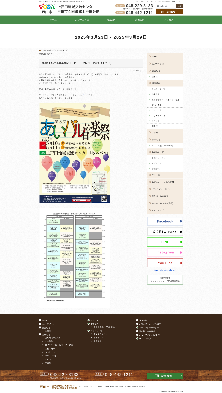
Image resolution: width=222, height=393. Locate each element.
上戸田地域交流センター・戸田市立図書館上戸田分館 (124, 386)
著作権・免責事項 (160, 196)
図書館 (155, 76)
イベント (156, 121)
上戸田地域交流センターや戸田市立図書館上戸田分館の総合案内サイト (61, 1)
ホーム (155, 56)
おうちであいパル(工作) (162, 203)
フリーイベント (159, 115)
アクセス (156, 132)
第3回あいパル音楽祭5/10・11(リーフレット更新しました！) (76, 63)
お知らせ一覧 (158, 152)
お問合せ (169, 11)
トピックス (157, 163)
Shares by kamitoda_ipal (165, 270)
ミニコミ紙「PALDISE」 (163, 145)
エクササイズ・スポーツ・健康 (165, 99)
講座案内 (156, 83)
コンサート (157, 110)
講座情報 (156, 168)
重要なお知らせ (159, 158)
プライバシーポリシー (162, 189)
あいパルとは (158, 63)
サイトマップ (158, 210)
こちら (85, 95)
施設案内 (156, 70)
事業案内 (156, 139)
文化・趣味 (157, 105)
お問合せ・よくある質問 (163, 182)
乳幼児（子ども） (159, 89)
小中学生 (156, 94)
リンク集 (156, 175)
